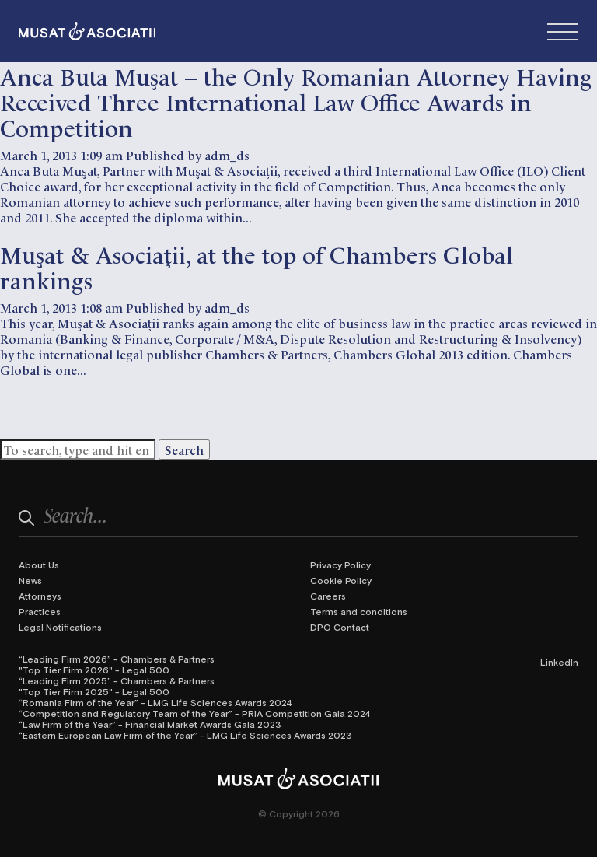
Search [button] (184, 449)
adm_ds (227, 154)
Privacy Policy (340, 564)
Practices (40, 611)
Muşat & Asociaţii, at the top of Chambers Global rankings (256, 266)
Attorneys (40, 595)
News (30, 580)
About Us (39, 564)
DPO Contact (339, 626)
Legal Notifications (60, 626)
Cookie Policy (341, 580)
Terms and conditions (358, 611)
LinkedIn (559, 661)
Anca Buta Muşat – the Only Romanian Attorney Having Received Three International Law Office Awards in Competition (296, 100)
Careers (328, 595)
